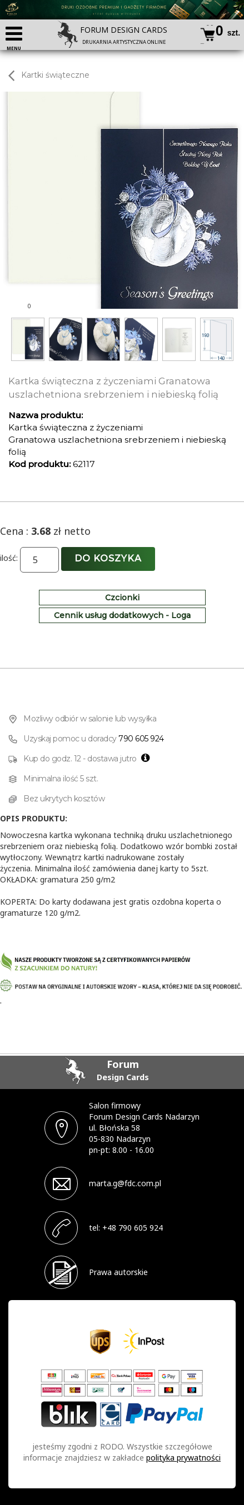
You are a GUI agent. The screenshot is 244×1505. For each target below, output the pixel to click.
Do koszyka (108, 558)
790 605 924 (141, 739)
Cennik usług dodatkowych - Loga (122, 615)
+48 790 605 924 (132, 1227)
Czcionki (122, 598)
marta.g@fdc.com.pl (125, 1183)
